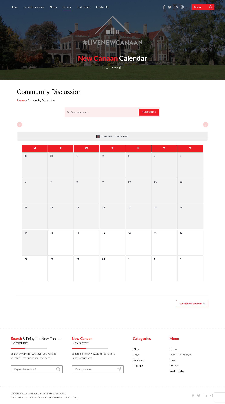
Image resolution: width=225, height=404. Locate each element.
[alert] (112, 136)
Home (14, 7)
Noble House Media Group (64, 397)
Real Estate (83, 7)
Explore (138, 365)
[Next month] (205, 124)
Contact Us (102, 7)
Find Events (149, 112)
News (53, 7)
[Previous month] (19, 124)
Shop (136, 354)
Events (67, 7)
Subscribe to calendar (190, 303)
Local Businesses (34, 7)
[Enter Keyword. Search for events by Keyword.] (102, 112)
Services (138, 360)
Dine (136, 349)
